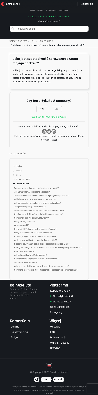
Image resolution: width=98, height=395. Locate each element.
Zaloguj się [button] (87, 4)
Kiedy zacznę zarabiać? (24, 221)
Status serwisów (60, 301)
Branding (55, 348)
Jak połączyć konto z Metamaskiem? (30, 255)
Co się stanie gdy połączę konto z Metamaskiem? (36, 258)
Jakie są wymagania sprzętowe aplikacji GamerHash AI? (39, 210)
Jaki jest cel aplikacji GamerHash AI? (30, 206)
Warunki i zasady (59, 343)
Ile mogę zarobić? (22, 225)
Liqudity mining (19, 332)
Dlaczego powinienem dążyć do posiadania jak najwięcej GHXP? (42, 244)
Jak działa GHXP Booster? (25, 262)
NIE (56, 109)
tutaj (54, 139)
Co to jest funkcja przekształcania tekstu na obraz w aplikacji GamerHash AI (48, 247)
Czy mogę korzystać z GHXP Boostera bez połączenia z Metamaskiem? (45, 270)
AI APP (32, 10)
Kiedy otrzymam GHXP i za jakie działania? (33, 232)
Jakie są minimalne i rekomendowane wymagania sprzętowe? (41, 195)
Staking (15, 326)
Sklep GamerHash (60, 307)
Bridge (14, 337)
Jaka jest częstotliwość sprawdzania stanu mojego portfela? (41, 266)
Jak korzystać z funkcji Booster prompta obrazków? (37, 203)
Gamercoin (63, 10)
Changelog (56, 312)
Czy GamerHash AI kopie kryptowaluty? (31, 218)
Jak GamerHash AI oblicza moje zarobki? (32, 192)
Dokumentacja (58, 337)
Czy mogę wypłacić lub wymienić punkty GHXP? (35, 236)
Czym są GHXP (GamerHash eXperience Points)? (35, 229)
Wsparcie (55, 326)
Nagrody (40, 10)
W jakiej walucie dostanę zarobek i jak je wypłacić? (36, 188)
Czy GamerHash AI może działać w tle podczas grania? (38, 214)
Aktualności (51, 10)
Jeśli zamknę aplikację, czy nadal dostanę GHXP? (35, 240)
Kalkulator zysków (60, 291)
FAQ (52, 332)
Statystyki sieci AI (61, 296)
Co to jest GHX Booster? (25, 251)
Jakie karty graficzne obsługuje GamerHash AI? (35, 199)
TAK (42, 109)
